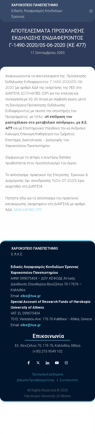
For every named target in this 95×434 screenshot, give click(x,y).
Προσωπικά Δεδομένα (47, 374)
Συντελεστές (69, 380)
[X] (38, 363)
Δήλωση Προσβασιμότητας (36, 380)
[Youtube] (57, 363)
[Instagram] (66, 363)
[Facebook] (28, 363)
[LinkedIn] (47, 363)
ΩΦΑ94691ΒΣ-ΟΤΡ (27, 210)
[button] (91, 11)
